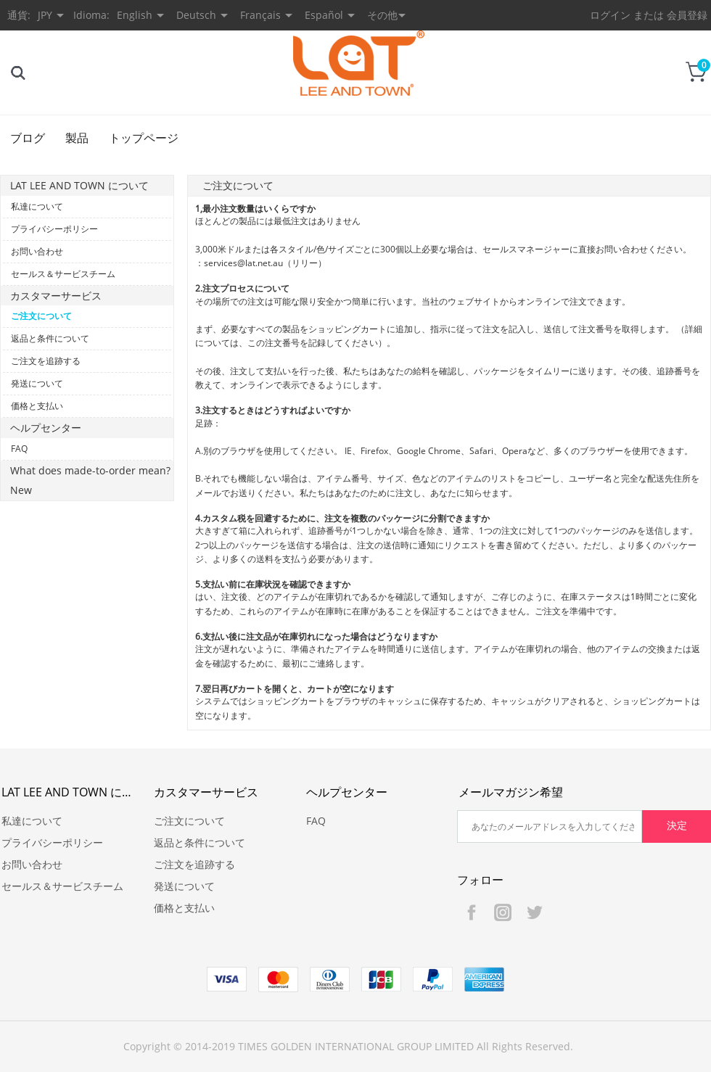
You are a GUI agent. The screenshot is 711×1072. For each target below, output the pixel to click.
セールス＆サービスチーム (63, 274)
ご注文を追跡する (46, 361)
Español (324, 15)
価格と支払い (37, 406)
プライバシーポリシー (54, 229)
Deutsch (196, 15)
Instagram (502, 912)
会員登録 (687, 15)
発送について (37, 383)
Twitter (533, 912)
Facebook (471, 912)
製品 (77, 138)
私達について (37, 206)
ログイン (610, 15)
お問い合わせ (37, 251)
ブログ (27, 138)
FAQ (19, 448)
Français (260, 15)
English (134, 15)
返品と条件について (50, 338)
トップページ (143, 138)
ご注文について (41, 316)
